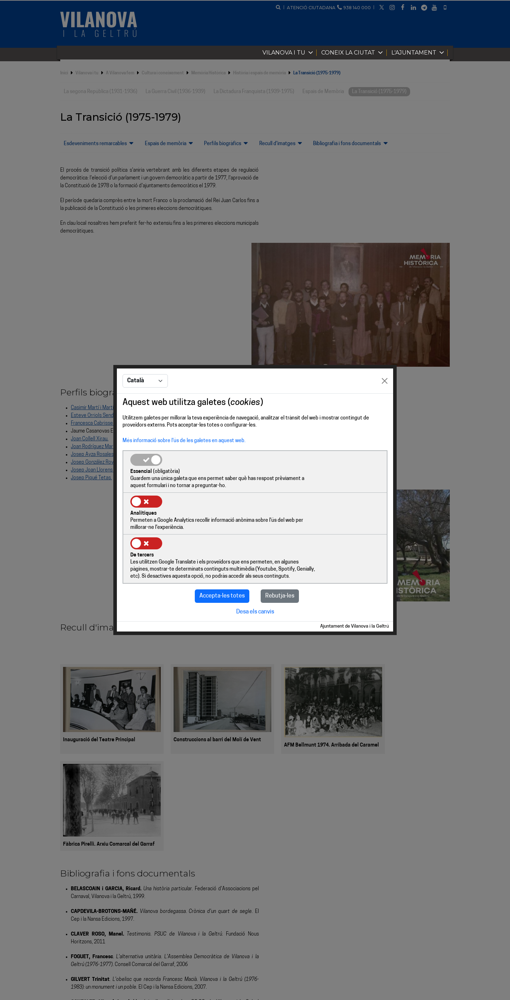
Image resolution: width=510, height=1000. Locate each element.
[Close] (384, 402)
